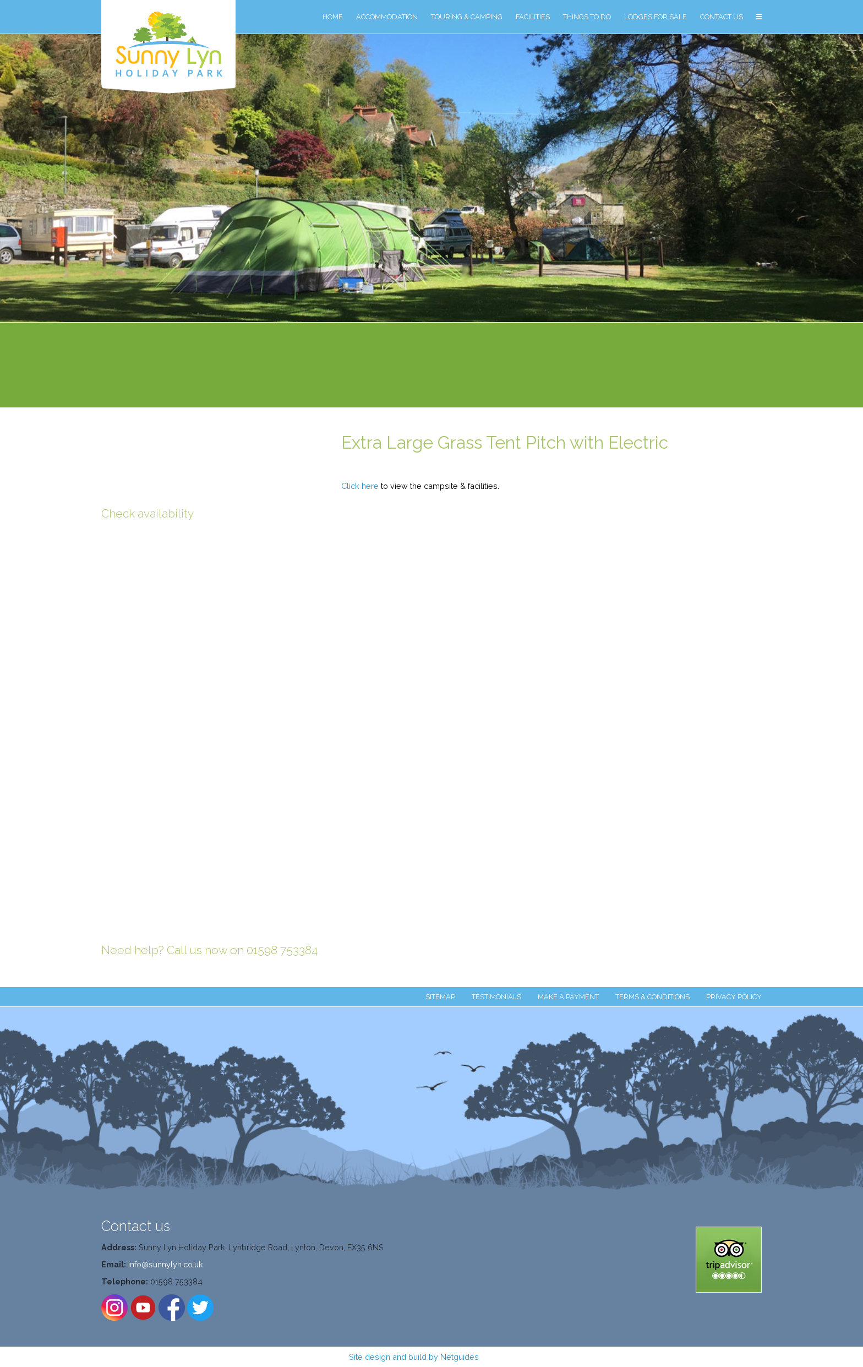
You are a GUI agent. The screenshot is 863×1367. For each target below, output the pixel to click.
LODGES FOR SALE (655, 17)
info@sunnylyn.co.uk (165, 1264)
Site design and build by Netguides (414, 1356)
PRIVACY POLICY (734, 997)
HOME (333, 17)
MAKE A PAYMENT (568, 997)
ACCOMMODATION (387, 17)
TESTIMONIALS (496, 997)
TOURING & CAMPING (466, 17)
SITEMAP (440, 997)
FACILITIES (533, 17)
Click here (360, 486)
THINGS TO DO (587, 17)
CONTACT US (721, 17)
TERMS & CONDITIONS (652, 997)
